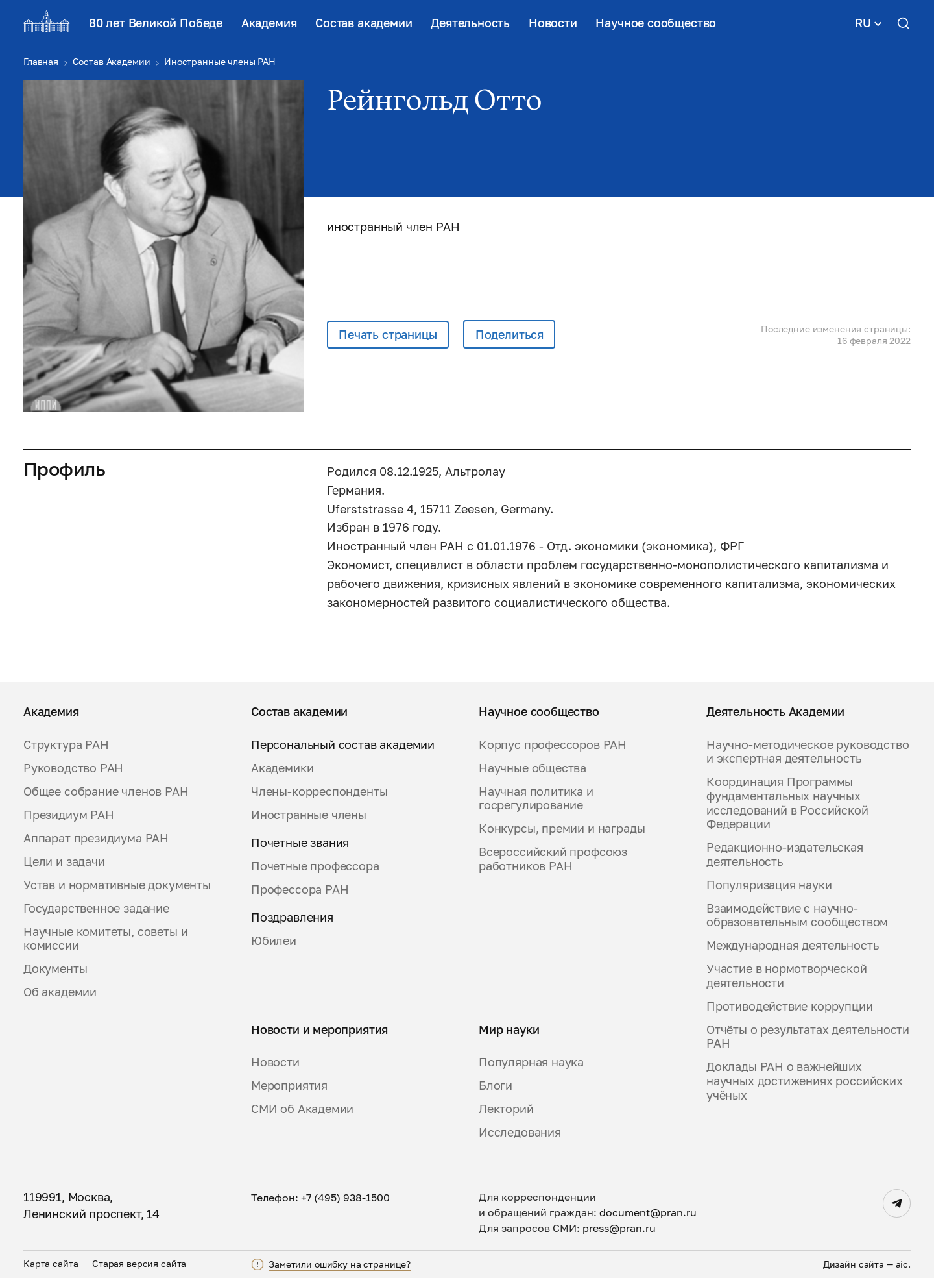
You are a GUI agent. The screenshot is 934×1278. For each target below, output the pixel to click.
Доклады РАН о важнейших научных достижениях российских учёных (804, 1080)
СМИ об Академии (302, 1109)
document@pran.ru (648, 1212)
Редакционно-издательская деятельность (784, 854)
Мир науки (509, 1030)
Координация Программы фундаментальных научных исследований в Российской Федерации (787, 803)
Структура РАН (66, 745)
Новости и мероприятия (319, 1030)
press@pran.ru (619, 1228)
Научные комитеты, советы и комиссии (105, 939)
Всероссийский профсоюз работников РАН (553, 859)
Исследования (520, 1132)
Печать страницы (388, 334)
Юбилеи (273, 941)
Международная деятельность (792, 945)
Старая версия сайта (139, 1263)
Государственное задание (96, 908)
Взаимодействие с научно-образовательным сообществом (797, 915)
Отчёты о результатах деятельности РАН (807, 1037)
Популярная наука (531, 1062)
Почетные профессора (315, 866)
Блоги (495, 1085)
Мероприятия (289, 1085)
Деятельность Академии (775, 712)
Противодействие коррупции (789, 1006)
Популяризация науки (769, 885)
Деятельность (470, 23)
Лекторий (506, 1109)
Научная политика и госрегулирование (536, 799)
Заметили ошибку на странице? (340, 1264)
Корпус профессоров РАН (553, 745)
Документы (55, 969)
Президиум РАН (68, 815)
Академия (269, 23)
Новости (553, 23)
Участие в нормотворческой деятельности (786, 976)
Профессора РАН (299, 889)
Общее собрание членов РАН (106, 791)
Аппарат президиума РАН (96, 838)
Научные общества (532, 768)
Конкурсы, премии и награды (562, 828)
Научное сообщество (655, 23)
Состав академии (363, 23)
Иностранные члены (308, 815)
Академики (282, 768)
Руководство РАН (73, 768)
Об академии (60, 992)
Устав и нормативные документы (117, 885)
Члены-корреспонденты (319, 791)
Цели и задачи (64, 861)
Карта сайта (50, 1263)
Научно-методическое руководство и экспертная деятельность (807, 752)
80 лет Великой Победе (155, 23)
